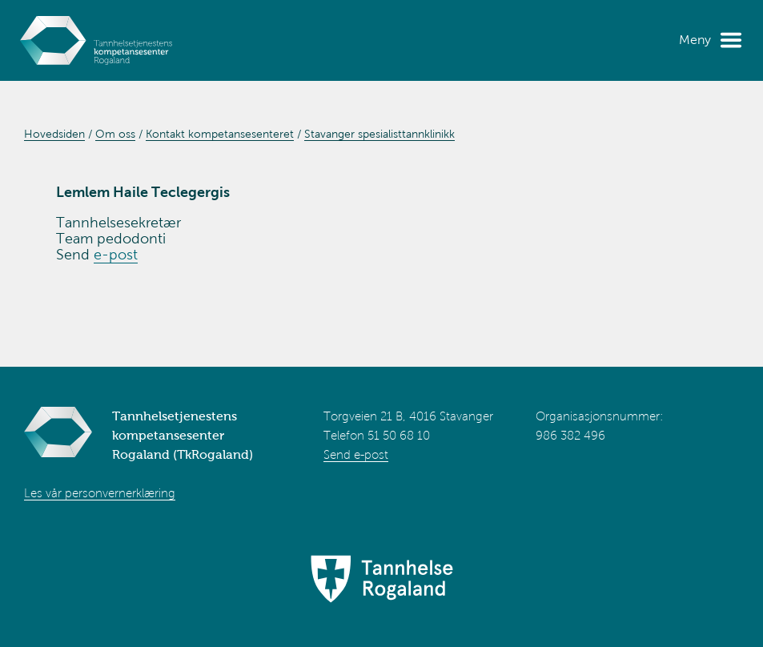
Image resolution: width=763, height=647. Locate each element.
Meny (695, 39)
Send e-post (355, 454)
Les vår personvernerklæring (99, 493)
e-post (116, 255)
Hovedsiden (54, 134)
